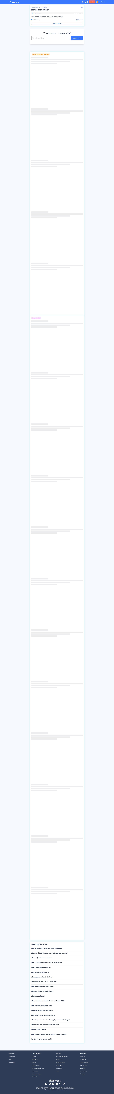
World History (35, 1065)
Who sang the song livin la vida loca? (41, 977)
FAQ (57, 1071)
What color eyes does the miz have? (41, 1006)
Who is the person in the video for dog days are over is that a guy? (50, 1020)
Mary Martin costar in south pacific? (41, 1039)
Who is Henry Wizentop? (38, 996)
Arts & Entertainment (35, 7)
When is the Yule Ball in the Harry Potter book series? (46, 948)
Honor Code (59, 1059)
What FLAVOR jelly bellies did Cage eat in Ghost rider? (46, 963)
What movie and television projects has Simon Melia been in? (49, 1034)
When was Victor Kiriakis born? (40, 972)
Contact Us (83, 1059)
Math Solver (59, 1068)
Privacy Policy (83, 1065)
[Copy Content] (78, 20)
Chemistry (35, 1059)
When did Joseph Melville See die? (41, 967)
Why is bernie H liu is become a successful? (43, 982)
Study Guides (59, 1065)
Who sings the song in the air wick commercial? (45, 1025)
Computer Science (37, 1074)
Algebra (34, 1056)
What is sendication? (40, 10)
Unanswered (12, 1062)
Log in (103, 2)
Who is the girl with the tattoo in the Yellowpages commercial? (49, 953)
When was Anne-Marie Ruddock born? (42, 986)
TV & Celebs (44, 7)
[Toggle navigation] (82, 1)
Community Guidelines (62, 1056)
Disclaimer (82, 1068)
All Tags (10, 1059)
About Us (82, 1056)
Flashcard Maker (60, 1062)
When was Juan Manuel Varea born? (41, 958)
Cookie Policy (83, 1071)
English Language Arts (38, 1068)
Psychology (35, 1071)
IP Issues (82, 1074)
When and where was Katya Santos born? (43, 1015)
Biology (34, 1062)
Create (92, 2)
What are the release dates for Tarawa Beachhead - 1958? (47, 1001)
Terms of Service (84, 1062)
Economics (35, 1077)
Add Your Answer (57, 23)
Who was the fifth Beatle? (38, 1029)
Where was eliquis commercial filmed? (42, 991)
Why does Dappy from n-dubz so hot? (42, 1010)
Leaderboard (12, 1056)
